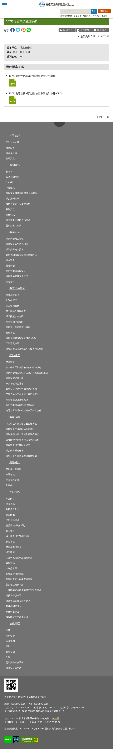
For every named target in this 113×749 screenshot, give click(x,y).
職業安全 (14, 232)
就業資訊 (10, 209)
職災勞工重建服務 (15, 450)
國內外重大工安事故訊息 (18, 204)
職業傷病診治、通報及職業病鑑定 (22, 434)
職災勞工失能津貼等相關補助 (20, 429)
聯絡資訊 (10, 158)
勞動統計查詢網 (13, 469)
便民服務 (14, 491)
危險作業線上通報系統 (17, 400)
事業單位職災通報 (15, 383)
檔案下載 (10, 504)
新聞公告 (14, 164)
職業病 (104, 16)
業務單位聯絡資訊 (15, 574)
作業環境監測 (12, 295)
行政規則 (10, 641)
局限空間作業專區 (15, 322)
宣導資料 (10, 282)
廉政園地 (10, 515)
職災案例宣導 (12, 198)
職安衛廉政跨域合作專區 (18, 220)
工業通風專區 (12, 343)
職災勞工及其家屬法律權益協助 (21, 456)
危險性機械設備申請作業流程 (20, 405)
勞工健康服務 (12, 306)
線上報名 (10, 531)
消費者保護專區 (13, 595)
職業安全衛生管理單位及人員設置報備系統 (27, 373)
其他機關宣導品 (13, 606)
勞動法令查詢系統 (15, 662)
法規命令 (10, 635)
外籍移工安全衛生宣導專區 (19, 579)
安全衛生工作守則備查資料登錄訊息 (23, 367)
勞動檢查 (87, 16)
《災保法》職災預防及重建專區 (21, 424)
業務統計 (14, 462)
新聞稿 (9, 172)
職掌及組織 (11, 153)
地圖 (56, 718)
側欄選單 (4, 4)
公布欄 (9, 182)
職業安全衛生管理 (15, 238)
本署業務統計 (12, 480)
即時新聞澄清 (12, 177)
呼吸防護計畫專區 (15, 316)
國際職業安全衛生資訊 (17, 617)
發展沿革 (10, 148)
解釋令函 (10, 652)
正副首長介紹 (12, 142)
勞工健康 (77, 16)
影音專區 (10, 541)
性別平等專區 (12, 520)
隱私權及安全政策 (37, 697)
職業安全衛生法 (13, 668)
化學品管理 (11, 300)
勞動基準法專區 (13, 547)
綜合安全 (10, 260)
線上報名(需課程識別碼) (17, 536)
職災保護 (14, 417)
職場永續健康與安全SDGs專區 (21, 338)
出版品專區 (11, 568)
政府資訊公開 (12, 509)
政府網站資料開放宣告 (15, 697)
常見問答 (10, 498)
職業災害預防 (66, 16)
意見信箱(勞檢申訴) (15, 525)
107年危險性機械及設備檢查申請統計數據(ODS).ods (12, 100)
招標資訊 (10, 215)
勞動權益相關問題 (15, 584)
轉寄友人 (102, 29)
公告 (8, 657)
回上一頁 (68, 29)
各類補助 (10, 563)
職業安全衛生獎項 (15, 249)
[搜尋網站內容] (78, 11)
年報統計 (10, 485)
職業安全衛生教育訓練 (17, 244)
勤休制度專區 (12, 612)
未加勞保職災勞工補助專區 (19, 558)
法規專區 (14, 623)
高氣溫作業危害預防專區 (18, 327)
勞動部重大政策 (13, 225)
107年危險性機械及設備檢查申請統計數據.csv (12, 82)
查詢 (108, 4)
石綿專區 (10, 332)
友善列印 (85, 29)
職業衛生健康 (17, 288)
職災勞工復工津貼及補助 (18, 445)
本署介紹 (14, 135)
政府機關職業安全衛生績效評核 (21, 255)
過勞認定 (96, 16)
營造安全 (10, 265)
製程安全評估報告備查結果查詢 (21, 389)
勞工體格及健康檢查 (16, 311)
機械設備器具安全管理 (17, 276)
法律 (8, 630)
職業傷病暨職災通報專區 (18, 601)
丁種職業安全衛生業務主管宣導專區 (23, 590)
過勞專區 (10, 552)
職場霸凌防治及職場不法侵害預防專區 (24, 349)
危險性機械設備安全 (16, 271)
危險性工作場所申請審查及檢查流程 (23, 410)
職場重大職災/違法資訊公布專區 (21, 193)
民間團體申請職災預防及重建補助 (22, 440)
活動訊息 (10, 188)
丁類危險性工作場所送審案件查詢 (22, 394)
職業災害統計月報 (15, 378)
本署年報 (10, 474)
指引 (8, 646)
